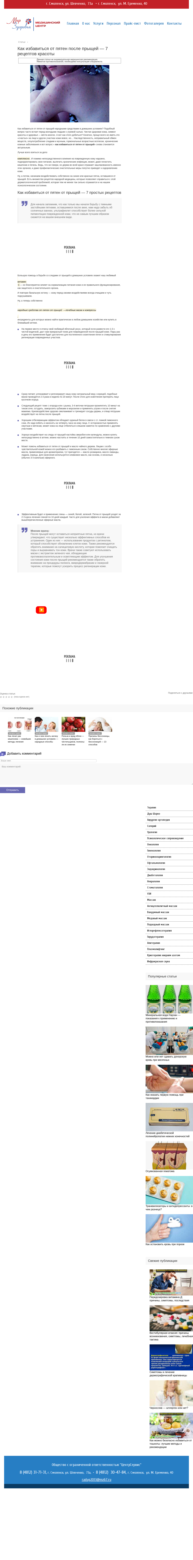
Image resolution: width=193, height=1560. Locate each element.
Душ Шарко (153, 813)
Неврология (153, 881)
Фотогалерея (154, 23)
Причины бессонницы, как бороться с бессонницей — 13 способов (99, 740)
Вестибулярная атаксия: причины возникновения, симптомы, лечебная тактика (171, 1336)
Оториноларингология (159, 856)
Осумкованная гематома (160, 1171)
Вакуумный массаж (158, 912)
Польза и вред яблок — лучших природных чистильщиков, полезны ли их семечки (73, 740)
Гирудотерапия (155, 936)
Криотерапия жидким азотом (163, 955)
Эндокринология (156, 869)
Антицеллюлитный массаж (162, 906)
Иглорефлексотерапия (159, 930)
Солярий (151, 826)
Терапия (151, 807)
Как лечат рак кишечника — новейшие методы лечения (19, 739)
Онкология (153, 844)
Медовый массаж (157, 918)
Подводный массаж (158, 924)
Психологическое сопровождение (165, 838)
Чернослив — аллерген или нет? (169, 1408)
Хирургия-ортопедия (158, 820)
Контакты (174, 23)
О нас (86, 23)
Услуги (98, 23)
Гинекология (154, 850)
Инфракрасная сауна (158, 961)
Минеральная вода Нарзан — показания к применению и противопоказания (163, 1018)
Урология (152, 832)
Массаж (151, 900)
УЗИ (149, 893)
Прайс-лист (132, 23)
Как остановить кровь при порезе (165, 1244)
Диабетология (155, 875)
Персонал (114, 23)
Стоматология (155, 887)
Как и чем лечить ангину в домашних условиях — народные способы (46, 739)
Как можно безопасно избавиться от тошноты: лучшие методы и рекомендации (171, 1443)
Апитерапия (153, 943)
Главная (73, 23)
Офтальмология (156, 863)
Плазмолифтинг (156, 949)
